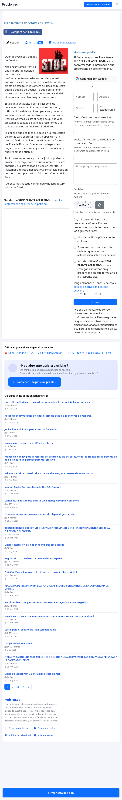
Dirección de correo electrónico (92, 162)
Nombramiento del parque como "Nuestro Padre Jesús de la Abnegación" (46, 646)
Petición (13, 87)
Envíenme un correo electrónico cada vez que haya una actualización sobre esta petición (96, 295)
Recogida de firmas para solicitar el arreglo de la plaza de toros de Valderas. (48, 460)
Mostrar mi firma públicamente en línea (96, 283)
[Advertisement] (61, 39)
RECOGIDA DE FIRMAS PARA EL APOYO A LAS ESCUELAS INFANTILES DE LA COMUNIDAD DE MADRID (56, 632)
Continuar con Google (91, 123)
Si (85, 339)
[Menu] (117, 4)
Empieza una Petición (98, 4)
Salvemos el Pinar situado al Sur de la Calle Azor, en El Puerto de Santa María (48, 517)
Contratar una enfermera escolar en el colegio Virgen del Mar (39, 558)
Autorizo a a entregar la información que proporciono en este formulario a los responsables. (97, 313)
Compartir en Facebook (22, 76)
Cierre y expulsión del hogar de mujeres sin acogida (34, 589)
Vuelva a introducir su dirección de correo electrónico (94, 185)
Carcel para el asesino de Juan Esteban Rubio (30, 674)
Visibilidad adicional (62, 87)
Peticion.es (10, 4)
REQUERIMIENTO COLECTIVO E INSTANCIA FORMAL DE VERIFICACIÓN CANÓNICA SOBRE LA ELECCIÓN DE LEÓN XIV (57, 574)
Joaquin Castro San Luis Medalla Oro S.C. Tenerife (32, 531)
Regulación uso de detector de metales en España (33, 602)
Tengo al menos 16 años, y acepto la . (95, 331)
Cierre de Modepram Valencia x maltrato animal (32, 718)
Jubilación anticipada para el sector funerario (30, 473)
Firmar (95, 346)
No (100, 339)
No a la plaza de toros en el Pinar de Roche (29, 487)
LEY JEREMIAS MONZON (18, 687)
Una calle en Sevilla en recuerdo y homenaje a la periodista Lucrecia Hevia (47, 446)
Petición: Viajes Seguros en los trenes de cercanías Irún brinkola (41, 616)
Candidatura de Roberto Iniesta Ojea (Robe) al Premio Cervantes (41, 545)
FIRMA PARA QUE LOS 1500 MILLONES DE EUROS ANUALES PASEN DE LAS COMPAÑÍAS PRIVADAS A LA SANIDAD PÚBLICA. (60, 703)
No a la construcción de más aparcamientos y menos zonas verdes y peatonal (49, 660)
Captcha (78, 233)
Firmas (34, 87)
